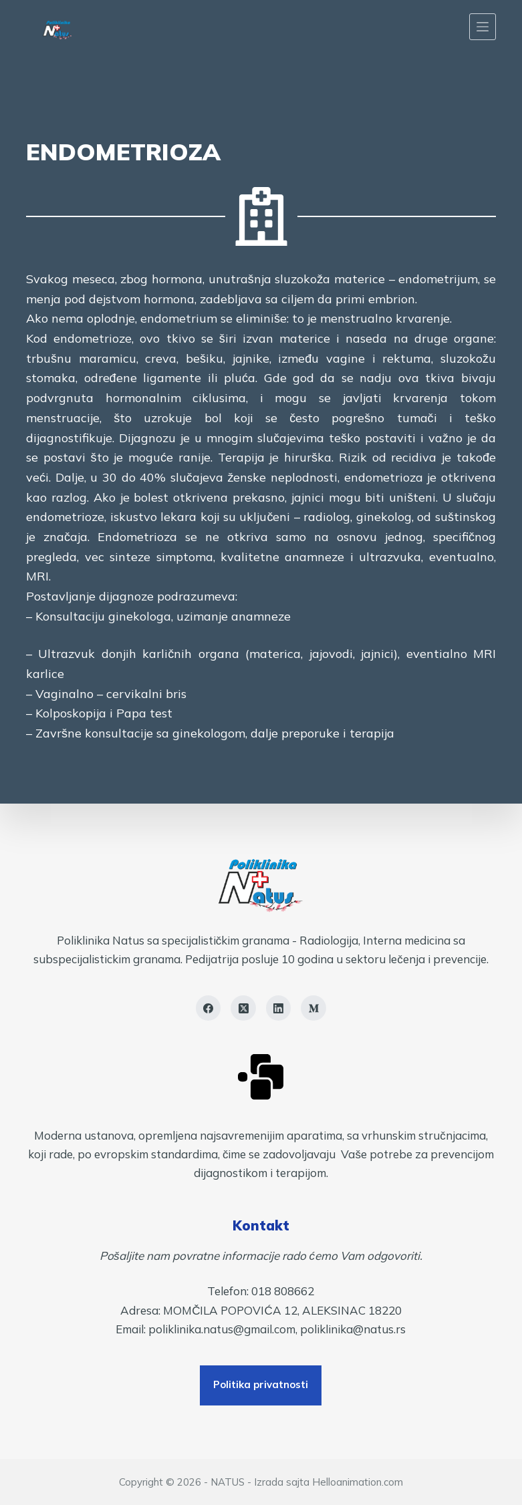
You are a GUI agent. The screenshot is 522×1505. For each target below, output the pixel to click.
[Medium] (313, 1008)
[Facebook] (208, 1008)
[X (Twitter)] (243, 1008)
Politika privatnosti (260, 1384)
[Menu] (482, 26)
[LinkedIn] (278, 1008)
